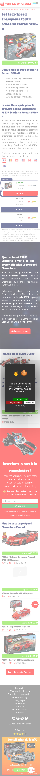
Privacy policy (20, 406)
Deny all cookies (14, 403)
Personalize (29, 403)
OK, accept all (20, 400)
